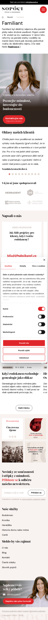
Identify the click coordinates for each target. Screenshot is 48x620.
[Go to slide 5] (22, 174)
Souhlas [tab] (8, 266)
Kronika (6, 520)
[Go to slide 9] (35, 174)
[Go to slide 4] (19, 174)
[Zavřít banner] (44, 260)
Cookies (25, 611)
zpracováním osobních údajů (33, 499)
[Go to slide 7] (29, 174)
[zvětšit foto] (35, 428)
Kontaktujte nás (14, 119)
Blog (4, 552)
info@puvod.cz (32, 2)
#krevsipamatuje (12, 421)
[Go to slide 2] (13, 174)
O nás (5, 547)
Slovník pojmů (9, 567)
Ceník (5, 534)
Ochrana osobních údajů (12, 611)
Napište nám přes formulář (18, 601)
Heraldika (7, 525)
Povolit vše (24, 343)
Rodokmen (7, 515)
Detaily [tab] (23, 266)
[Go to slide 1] (9, 174)
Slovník (10, 17)
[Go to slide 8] (32, 174)
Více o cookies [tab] (38, 266)
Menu (43, 9)
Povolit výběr (24, 350)
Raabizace (13, 46)
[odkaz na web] (13, 193)
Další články (24, 408)
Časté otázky (9, 562)
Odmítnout (24, 358)
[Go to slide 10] (39, 174)
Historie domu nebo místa (15, 530)
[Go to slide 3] (16, 174)
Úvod (2, 17)
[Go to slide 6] (26, 174)
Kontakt (6, 557)
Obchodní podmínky (37, 611)
